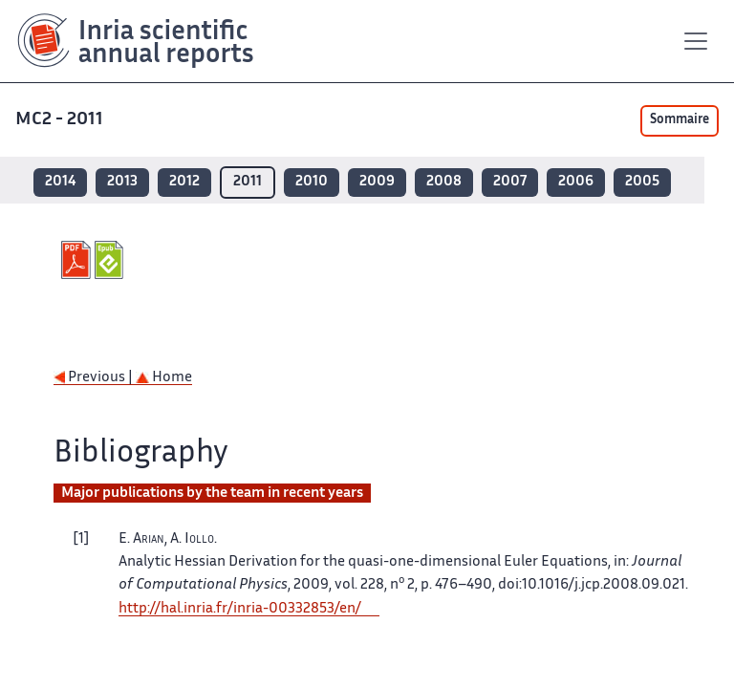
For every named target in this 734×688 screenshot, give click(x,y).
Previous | (95, 378)
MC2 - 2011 (59, 120)
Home (164, 378)
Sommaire (679, 120)
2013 (122, 182)
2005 (642, 182)
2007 (510, 182)
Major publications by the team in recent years (212, 493)
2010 (311, 182)
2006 (576, 182)
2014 (60, 182)
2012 (184, 182)
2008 (444, 182)
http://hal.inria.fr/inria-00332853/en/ (240, 609)
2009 (377, 182)
